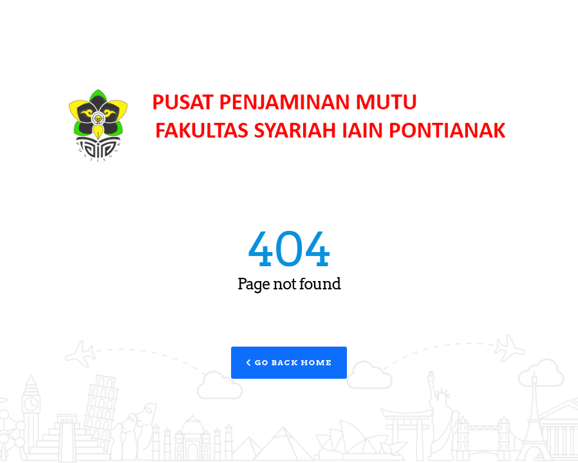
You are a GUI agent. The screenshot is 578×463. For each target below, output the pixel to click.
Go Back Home (288, 362)
